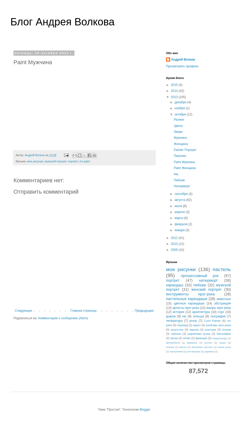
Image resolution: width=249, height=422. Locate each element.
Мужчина (180, 138)
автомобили (173, 342)
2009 (175, 250)
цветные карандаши (189, 303)
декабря (181, 102)
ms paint (84, 161)
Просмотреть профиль (182, 66)
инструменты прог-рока (190, 294)
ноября (180, 108)
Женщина (181, 144)
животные (224, 299)
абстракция (222, 303)
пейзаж (199, 285)
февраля (181, 224)
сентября (182, 194)
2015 (175, 85)
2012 (175, 238)
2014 (175, 91)
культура (210, 329)
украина (209, 351)
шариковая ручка (198, 333)
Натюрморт (182, 186)
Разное (179, 119)
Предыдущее (144, 310)
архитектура (201, 312)
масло (182, 347)
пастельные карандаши (186, 299)
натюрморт (208, 280)
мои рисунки (35, 161)
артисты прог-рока (185, 308)
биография (224, 333)
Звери (178, 132)
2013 (175, 97)
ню (184, 316)
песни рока (224, 347)
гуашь (222, 342)
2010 (175, 244)
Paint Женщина (185, 168)
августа (180, 200)
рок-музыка (193, 351)
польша (198, 316)
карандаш (174, 285)
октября (181, 114)
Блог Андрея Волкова (62, 21)
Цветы (178, 126)
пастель (222, 269)
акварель (192, 342)
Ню (176, 174)
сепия (186, 338)
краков (171, 316)
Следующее (23, 310)
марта (179, 218)
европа (194, 329)
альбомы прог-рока (218, 325)
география (218, 316)
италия (170, 347)
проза (174, 338)
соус (221, 312)
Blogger (145, 409)
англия (208, 342)
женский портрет (206, 289)
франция (201, 338)
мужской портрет (55, 161)
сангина (176, 333)
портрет (73, 161)
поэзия (226, 329)
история (178, 312)
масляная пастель (202, 347)
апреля (180, 212)
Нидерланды (219, 338)
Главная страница (84, 310)
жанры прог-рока (218, 308)
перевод (182, 325)
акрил (196, 325)
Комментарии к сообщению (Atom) (63, 318)
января (180, 230)
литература (174, 321)
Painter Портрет (185, 150)
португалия (176, 351)
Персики (180, 156)
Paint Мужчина (184, 162)
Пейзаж (179, 180)
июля (179, 206)
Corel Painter (212, 320)
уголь (193, 321)
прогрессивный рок (199, 276)
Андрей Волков (183, 59)
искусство (177, 329)
